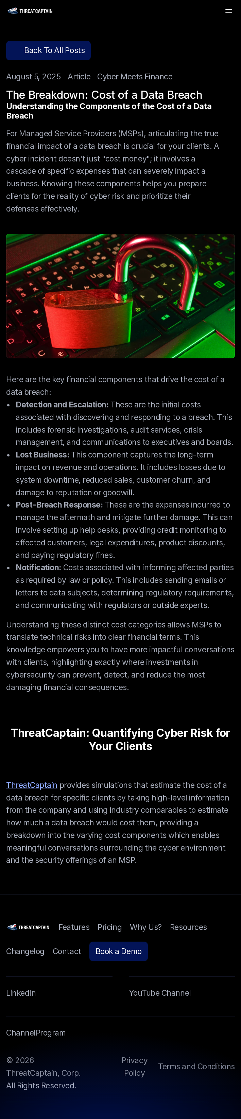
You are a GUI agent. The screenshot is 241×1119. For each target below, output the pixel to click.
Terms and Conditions (196, 1066)
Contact (67, 951)
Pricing (110, 927)
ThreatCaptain (31, 785)
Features (73, 927)
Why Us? (146, 927)
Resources (188, 927)
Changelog (25, 951)
